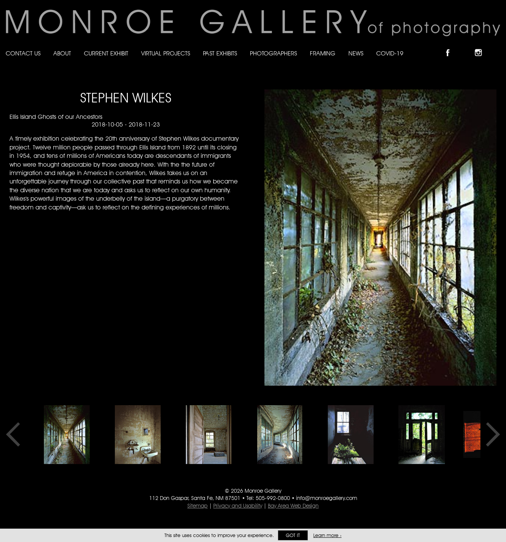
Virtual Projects (165, 53)
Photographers (273, 53)
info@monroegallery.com (326, 498)
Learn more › (327, 535)
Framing (322, 53)
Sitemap (197, 506)
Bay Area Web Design (293, 506)
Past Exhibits (220, 53)
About (62, 53)
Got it (293, 535)
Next (490, 434)
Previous (16, 434)
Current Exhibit (106, 53)
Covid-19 (389, 53)
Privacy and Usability (237, 506)
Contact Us (23, 53)
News (355, 53)
